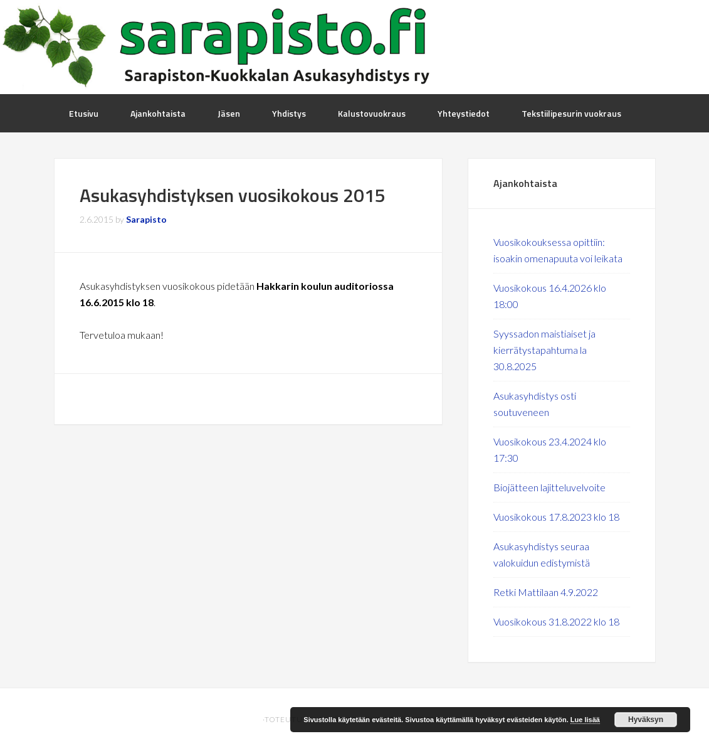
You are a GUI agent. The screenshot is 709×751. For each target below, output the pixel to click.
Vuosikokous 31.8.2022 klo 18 (556, 621)
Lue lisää (585, 719)
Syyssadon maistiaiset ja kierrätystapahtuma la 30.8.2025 (544, 350)
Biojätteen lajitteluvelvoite (549, 487)
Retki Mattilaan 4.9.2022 (545, 592)
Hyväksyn (645, 719)
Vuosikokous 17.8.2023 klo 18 (556, 517)
